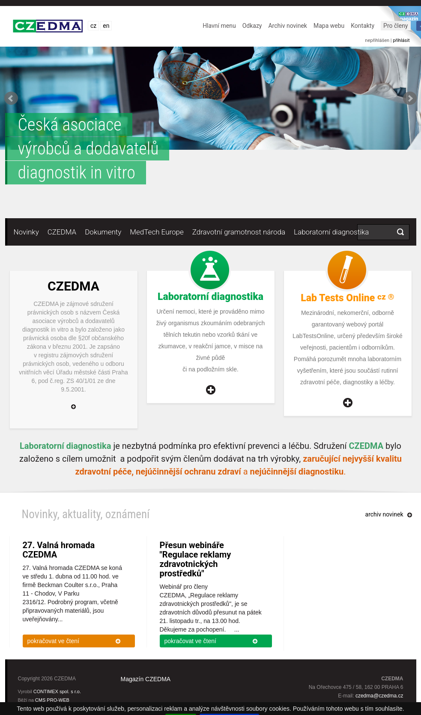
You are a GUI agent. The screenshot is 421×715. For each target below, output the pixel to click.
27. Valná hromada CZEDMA (59, 550)
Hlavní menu (219, 25)
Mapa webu (329, 25)
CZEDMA (62, 232)
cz (93, 25)
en (106, 25)
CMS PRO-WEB (52, 700)
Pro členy (395, 25)
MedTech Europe (156, 232)
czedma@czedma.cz (379, 696)
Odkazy (252, 25)
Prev (11, 98)
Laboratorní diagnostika (331, 232)
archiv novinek (384, 514)
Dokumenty (103, 232)
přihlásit (401, 40)
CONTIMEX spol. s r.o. (57, 691)
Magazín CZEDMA (146, 679)
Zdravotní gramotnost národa (238, 232)
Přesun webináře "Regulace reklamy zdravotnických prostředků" (195, 559)
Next (410, 98)
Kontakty (362, 25)
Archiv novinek (287, 25)
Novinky (26, 232)
